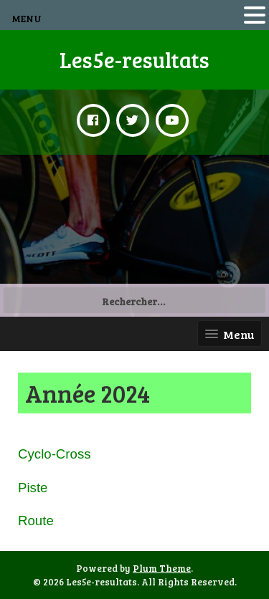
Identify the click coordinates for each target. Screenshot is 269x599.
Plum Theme (162, 568)
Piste (32, 487)
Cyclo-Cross (54, 453)
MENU (26, 18)
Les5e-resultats (134, 59)
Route (36, 520)
